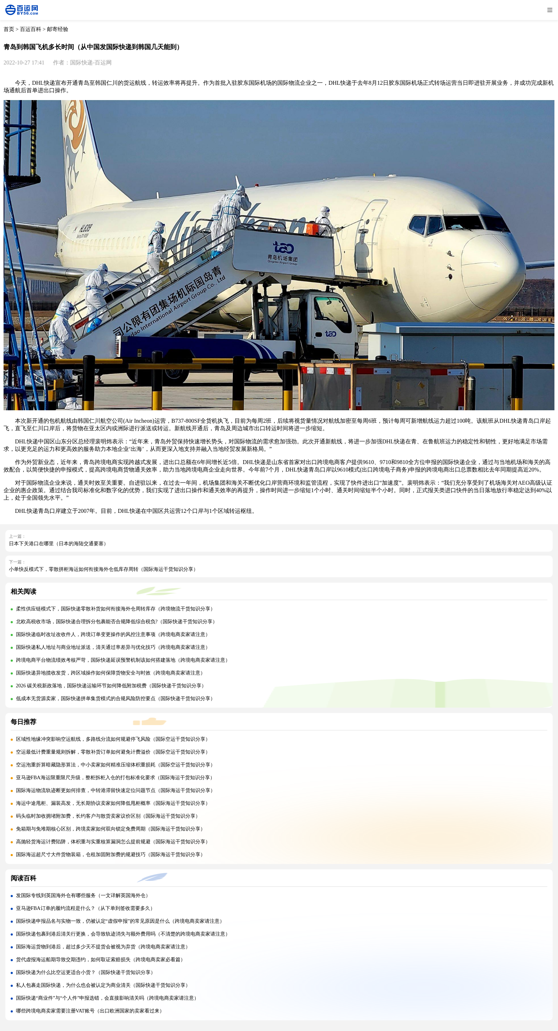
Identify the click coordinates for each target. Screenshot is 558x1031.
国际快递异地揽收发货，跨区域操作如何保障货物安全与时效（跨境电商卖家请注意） (110, 673)
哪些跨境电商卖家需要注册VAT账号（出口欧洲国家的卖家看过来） (90, 1011)
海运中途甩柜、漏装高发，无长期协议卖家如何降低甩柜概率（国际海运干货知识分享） (113, 803)
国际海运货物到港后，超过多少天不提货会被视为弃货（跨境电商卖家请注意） (103, 946)
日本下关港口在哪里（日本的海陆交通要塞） (59, 543)
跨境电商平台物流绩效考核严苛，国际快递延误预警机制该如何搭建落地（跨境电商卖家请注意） (123, 660)
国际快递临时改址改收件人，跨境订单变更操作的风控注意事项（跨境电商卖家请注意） (113, 634)
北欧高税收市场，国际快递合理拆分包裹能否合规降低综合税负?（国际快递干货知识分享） (116, 621)
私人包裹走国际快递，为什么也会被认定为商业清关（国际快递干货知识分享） (103, 985)
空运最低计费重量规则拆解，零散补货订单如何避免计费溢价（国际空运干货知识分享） (113, 752)
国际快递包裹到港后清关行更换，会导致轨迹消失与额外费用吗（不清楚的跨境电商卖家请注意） (123, 934)
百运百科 (30, 29)
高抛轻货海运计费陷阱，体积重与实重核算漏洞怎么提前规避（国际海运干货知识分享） (113, 841)
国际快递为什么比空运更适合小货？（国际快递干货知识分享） (86, 972)
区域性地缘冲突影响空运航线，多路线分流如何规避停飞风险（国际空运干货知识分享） (113, 739)
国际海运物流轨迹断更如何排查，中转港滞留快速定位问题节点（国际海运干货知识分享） (115, 790)
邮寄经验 (57, 29)
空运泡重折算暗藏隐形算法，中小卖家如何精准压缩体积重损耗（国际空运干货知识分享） (115, 764)
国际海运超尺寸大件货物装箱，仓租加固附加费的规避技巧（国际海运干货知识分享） (110, 854)
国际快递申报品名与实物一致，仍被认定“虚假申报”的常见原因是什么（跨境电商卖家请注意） (120, 921)
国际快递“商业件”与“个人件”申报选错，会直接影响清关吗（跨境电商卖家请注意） (107, 998)
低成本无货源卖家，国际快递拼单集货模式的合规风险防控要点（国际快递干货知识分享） (115, 698)
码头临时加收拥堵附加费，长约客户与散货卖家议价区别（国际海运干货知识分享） (108, 816)
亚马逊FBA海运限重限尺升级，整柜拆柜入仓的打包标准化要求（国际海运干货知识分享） (115, 777)
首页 (9, 29)
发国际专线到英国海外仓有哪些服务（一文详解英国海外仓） (83, 895)
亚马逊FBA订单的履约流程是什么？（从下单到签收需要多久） (85, 908)
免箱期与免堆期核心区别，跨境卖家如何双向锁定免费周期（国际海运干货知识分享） (110, 829)
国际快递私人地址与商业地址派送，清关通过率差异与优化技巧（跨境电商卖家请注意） (113, 647)
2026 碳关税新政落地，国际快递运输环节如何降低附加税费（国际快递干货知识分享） (111, 685)
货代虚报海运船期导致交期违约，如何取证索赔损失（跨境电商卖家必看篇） (100, 959)
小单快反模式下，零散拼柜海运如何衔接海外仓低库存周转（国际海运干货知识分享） (103, 569)
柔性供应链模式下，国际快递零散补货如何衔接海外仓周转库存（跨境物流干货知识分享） (115, 608)
